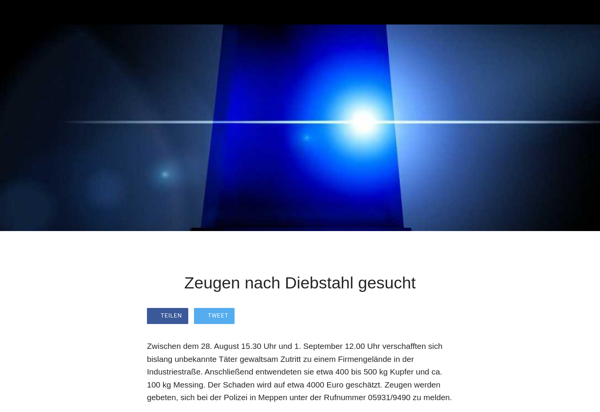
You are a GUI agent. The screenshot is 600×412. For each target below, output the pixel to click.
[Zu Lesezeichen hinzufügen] (444, 317)
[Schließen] (15, 12)
